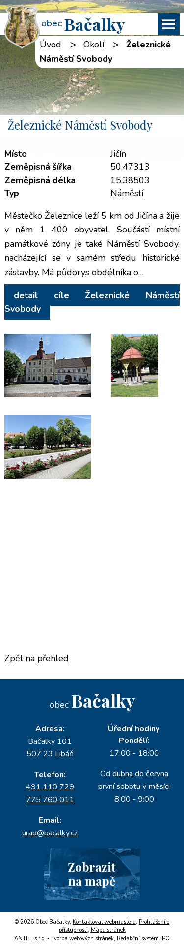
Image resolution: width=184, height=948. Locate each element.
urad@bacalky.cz (50, 833)
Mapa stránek (108, 930)
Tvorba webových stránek (82, 938)
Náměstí (126, 193)
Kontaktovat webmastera (104, 921)
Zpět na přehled (36, 658)
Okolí (93, 44)
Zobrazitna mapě (92, 874)
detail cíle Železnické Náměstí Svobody (92, 302)
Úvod (50, 44)
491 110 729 (50, 787)
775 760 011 (50, 799)
